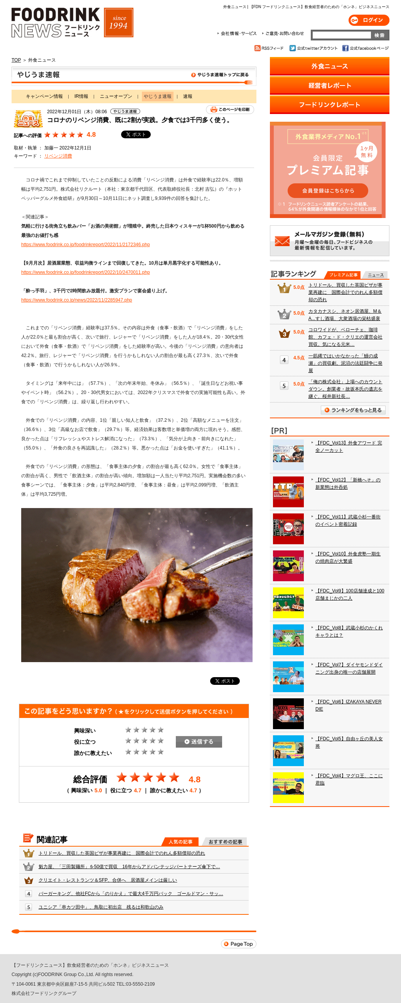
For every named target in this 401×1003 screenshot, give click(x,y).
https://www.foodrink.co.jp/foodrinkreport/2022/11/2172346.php (85, 244)
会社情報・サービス (238, 33)
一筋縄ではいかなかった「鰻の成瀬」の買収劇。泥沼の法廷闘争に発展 (345, 363)
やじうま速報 (134, 76)
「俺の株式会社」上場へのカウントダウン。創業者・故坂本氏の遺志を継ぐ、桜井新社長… (345, 389)
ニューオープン (116, 96)
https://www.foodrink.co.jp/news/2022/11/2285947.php (76, 300)
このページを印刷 (230, 109)
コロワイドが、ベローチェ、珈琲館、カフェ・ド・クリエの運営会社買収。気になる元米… (345, 337)
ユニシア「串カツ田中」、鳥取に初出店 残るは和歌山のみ (101, 907)
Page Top (238, 943)
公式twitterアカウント (314, 48)
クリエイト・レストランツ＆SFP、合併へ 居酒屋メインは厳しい (108, 880)
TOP (16, 60)
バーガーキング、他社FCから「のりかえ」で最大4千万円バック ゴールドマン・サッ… (131, 893)
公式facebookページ (364, 48)
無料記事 (375, 275)
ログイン (369, 20)
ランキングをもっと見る (353, 410)
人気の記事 (180, 841)
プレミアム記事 (342, 275)
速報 (187, 96)
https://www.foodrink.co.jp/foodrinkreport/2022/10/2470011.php (85, 272)
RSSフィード (270, 48)
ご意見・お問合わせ (283, 33)
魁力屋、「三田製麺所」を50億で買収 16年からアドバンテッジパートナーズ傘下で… (129, 866)
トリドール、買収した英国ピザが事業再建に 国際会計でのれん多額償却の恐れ (122, 853)
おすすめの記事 (224, 841)
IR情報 (81, 96)
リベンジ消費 (58, 156)
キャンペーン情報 (44, 96)
